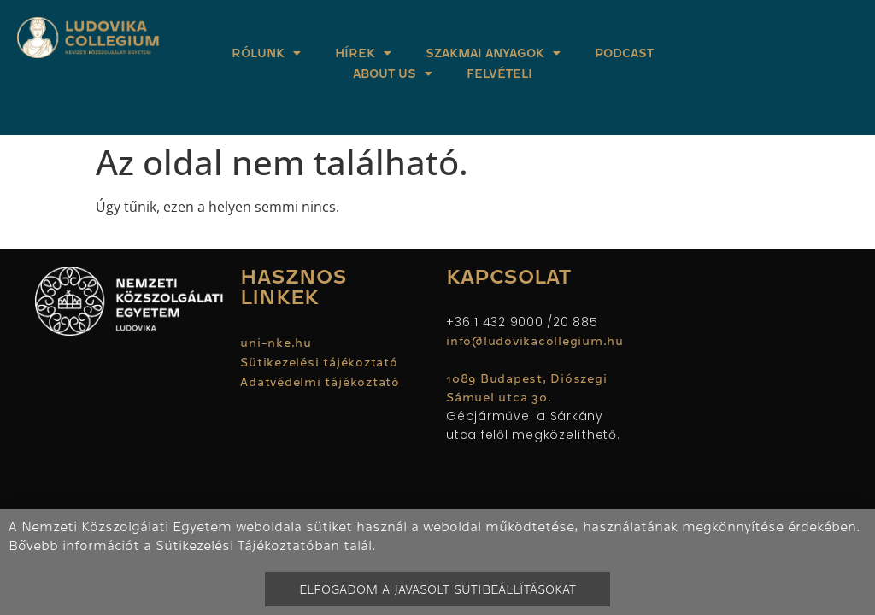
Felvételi (499, 73)
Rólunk (266, 53)
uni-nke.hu (276, 342)
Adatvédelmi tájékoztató (319, 382)
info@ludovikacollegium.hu (537, 341)
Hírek (363, 53)
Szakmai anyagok (493, 53)
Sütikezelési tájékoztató (318, 362)
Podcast (624, 53)
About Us (392, 73)
